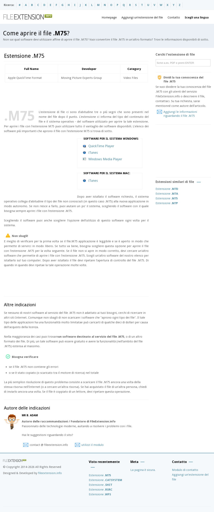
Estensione (167, 189)
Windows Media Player (105, 159)
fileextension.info (50, 473)
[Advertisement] (76, 95)
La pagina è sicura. (143, 470)
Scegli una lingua (197, 17)
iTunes (93, 153)
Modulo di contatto (185, 470)
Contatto (174, 17)
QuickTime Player (101, 146)
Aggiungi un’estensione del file (142, 17)
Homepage (109, 17)
